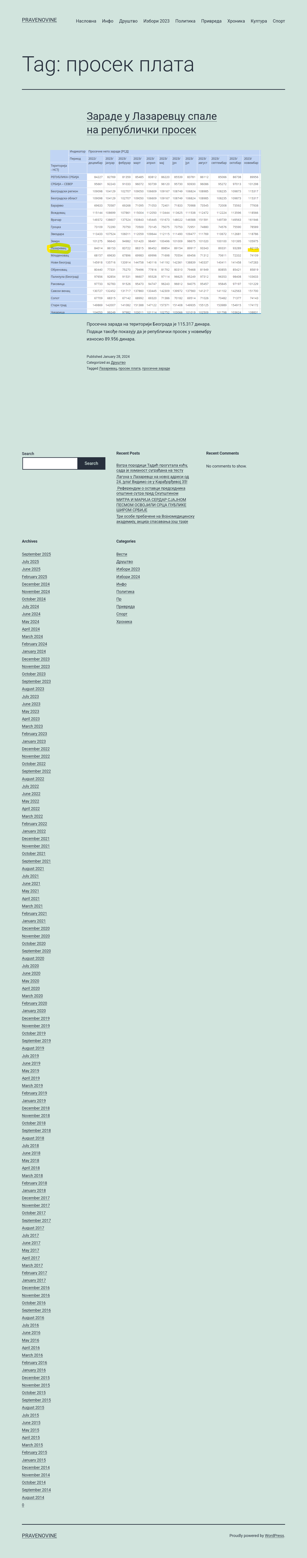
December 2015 (36, 1377)
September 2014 (36, 1489)
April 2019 (31, 1078)
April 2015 (31, 1437)
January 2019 (34, 1100)
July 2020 (30, 965)
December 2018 (36, 1108)
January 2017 (34, 1280)
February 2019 (34, 1093)
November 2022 (36, 756)
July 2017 (30, 1235)
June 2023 (31, 704)
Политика (185, 21)
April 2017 (31, 1258)
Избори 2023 (156, 21)
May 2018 (30, 1160)
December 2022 (36, 748)
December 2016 (36, 1287)
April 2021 (31, 898)
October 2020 (34, 943)
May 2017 (30, 1250)
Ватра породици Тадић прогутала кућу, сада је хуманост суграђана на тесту (152, 468)
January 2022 (34, 831)
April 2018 (31, 1168)
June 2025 (31, 569)
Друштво (128, 21)
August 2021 (33, 868)
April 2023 (31, 718)
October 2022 (34, 763)
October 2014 (34, 1482)
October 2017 (34, 1212)
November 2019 (36, 1025)
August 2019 (33, 1048)
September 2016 (36, 1310)
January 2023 (34, 741)
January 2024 (34, 651)
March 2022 (32, 816)
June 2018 (31, 1153)
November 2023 (36, 666)
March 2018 (32, 1175)
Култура (259, 21)
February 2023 (34, 733)
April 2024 (31, 629)
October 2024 (34, 599)
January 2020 (34, 1010)
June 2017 (31, 1242)
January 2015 (34, 1460)
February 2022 (34, 823)
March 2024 (32, 636)
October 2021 (34, 853)
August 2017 (33, 1228)
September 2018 (36, 1130)
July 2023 (30, 696)
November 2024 (36, 591)
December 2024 (36, 584)
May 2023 (30, 711)
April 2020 (31, 988)
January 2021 (34, 921)
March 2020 (32, 995)
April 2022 (31, 808)
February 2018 (34, 1183)
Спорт (279, 21)
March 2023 (32, 726)
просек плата (129, 368)
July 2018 (30, 1145)
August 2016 (33, 1317)
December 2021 (36, 838)
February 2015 (34, 1452)
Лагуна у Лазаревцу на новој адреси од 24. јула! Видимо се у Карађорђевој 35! (152, 479)
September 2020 (36, 951)
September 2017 (36, 1220)
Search (28, 453)
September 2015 (36, 1400)
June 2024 (31, 614)
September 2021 (36, 861)
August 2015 (33, 1407)
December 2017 (36, 1198)
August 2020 (33, 958)
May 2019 (30, 1070)
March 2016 (32, 1355)
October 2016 (34, 1302)
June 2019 (31, 1063)
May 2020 (30, 981)
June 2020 (31, 973)
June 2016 (31, 1332)
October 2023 (34, 674)
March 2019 (32, 1085)
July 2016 (30, 1325)
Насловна (86, 21)
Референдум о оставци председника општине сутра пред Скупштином (150, 491)
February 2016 (34, 1362)
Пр (118, 599)
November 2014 (36, 1475)
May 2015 (30, 1430)
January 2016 (34, 1370)
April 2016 (31, 1347)
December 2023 (36, 659)
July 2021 (30, 876)
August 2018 (33, 1138)
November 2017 (36, 1205)
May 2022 (30, 801)
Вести (121, 554)
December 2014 (36, 1467)
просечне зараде (156, 368)
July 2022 (30, 786)
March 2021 (32, 906)
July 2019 (30, 1055)
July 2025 (30, 561)
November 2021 (36, 846)
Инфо (108, 21)
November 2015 (36, 1385)
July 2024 (30, 606)
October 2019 (34, 1033)
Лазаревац (108, 368)
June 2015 (31, 1422)
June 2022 (31, 793)
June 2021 (31, 883)
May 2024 (30, 621)
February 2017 (34, 1272)
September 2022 (36, 771)
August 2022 (33, 778)
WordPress (274, 1535)
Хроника (236, 21)
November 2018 (36, 1115)
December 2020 (36, 928)
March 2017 (32, 1265)
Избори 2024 (128, 576)
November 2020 (36, 936)
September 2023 (36, 681)
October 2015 (34, 1392)
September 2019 (36, 1040)
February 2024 (34, 644)
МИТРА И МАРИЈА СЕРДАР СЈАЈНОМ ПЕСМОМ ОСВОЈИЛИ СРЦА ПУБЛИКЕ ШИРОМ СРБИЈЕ (151, 504)
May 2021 (30, 891)
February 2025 (34, 576)
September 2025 (36, 554)
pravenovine (39, 20)
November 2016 (36, 1295)
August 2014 (33, 1497)
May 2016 (30, 1340)
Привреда (211, 21)
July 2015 (30, 1415)
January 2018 (34, 1190)
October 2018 (34, 1123)
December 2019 (36, 1018)
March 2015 (32, 1445)
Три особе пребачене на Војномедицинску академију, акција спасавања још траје (155, 519)
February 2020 (34, 1003)
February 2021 (34, 913)
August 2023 (33, 688)
